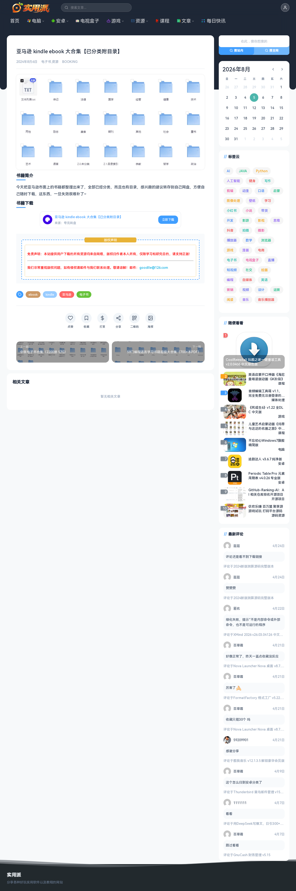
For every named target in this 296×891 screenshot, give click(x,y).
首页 (15, 21)
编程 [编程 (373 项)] (230, 280)
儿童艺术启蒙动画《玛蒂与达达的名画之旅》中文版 (266, 426)
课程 (162, 21)
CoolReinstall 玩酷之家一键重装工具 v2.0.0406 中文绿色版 (253, 361)
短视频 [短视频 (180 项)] (232, 270)
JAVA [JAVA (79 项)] (243, 171)
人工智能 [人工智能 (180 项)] (233, 181)
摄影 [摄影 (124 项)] (261, 230)
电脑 (34, 21)
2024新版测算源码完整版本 (253, 566)
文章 (184, 21)
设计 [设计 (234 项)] (261, 289)
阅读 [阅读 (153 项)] (230, 299)
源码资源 (278, 515)
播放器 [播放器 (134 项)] (232, 240)
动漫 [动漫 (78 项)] (245, 190)
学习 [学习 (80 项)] (267, 200)
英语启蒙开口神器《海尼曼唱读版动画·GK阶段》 (266, 376)
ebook (33, 294)
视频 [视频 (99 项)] (245, 289)
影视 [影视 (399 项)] (261, 220)
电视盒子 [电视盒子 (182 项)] (252, 260)
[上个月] (273, 69)
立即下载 (168, 219)
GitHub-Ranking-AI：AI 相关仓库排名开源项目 (266, 492)
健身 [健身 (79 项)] (252, 181)
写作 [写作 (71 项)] (267, 181)
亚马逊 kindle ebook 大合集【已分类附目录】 (89, 217)
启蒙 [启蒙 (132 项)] (276, 190)
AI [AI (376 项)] (228, 171)
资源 (138, 21)
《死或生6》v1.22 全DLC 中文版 (265, 409)
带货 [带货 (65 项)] (264, 210)
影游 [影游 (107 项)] (245, 220)
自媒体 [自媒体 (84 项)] (247, 280)
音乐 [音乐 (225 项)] (245, 299)
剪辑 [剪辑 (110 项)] (230, 190)
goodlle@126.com (153, 267)
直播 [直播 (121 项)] (271, 260)
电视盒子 (87, 21)
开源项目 (278, 499)
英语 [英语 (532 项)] (264, 280)
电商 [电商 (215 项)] (261, 250)
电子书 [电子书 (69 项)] (232, 260)
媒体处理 (278, 400)
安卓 (58, 21)
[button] (285, 7)
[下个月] (282, 69)
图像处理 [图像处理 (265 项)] (233, 200)
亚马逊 (66, 294)
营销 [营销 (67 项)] (230, 289)
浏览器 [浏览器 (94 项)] (266, 240)
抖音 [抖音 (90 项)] (230, 230)
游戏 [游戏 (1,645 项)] (230, 250)
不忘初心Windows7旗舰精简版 (266, 442)
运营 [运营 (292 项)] (276, 289)
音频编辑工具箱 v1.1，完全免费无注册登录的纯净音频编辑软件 (266, 393)
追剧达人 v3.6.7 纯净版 (265, 459)
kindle (50, 294)
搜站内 (236, 50)
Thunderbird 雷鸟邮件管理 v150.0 (259, 792)
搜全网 (272, 50)
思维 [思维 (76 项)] (276, 220)
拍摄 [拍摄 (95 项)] (245, 230)
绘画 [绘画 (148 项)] (264, 270)
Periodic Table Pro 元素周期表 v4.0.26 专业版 (266, 475)
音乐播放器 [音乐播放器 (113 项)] (266, 299)
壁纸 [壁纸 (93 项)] (252, 200)
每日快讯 (213, 21)
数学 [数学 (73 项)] (249, 240)
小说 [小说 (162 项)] (249, 210)
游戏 (114, 21)
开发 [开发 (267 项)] (230, 220)
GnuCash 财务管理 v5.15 (251, 855)
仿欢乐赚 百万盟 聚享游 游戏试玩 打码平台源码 (265, 508)
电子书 (46, 61)
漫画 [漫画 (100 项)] (245, 250)
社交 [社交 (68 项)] (249, 270)
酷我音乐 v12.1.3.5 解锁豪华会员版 (258, 760)
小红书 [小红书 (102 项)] (232, 210)
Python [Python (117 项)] (262, 171)
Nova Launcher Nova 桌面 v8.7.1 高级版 (263, 666)
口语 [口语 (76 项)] (261, 190)
